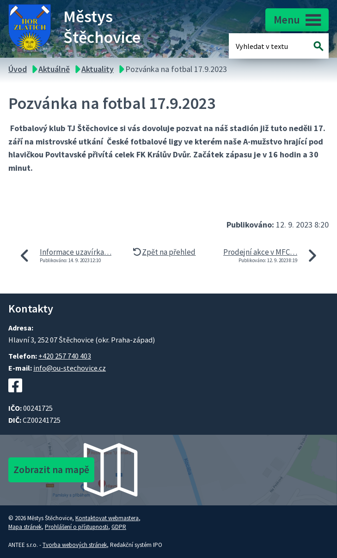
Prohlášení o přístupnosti (76, 527)
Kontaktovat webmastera (107, 518)
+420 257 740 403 (64, 355)
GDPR (118, 527)
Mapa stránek (25, 527)
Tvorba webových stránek (75, 545)
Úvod (17, 69)
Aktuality (97, 69)
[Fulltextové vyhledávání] (266, 46)
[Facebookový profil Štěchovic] (15, 397)
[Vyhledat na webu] (319, 46)
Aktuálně (54, 69)
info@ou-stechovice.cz (69, 367)
